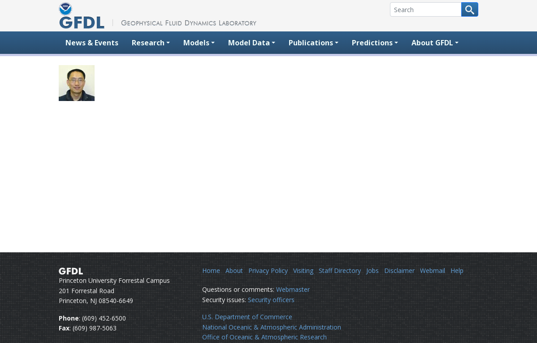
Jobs (372, 270)
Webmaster (293, 289)
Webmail (432, 270)
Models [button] (196, 43)
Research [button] (148, 43)
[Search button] (469, 9)
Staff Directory (340, 270)
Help (456, 270)
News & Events (91, 43)
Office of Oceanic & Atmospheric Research (264, 337)
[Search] (426, 9)
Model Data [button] (249, 43)
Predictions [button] (372, 43)
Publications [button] (311, 43)
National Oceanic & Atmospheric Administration (271, 327)
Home (211, 270)
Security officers (271, 299)
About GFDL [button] (432, 43)
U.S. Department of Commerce (247, 316)
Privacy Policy (268, 270)
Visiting (303, 270)
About (234, 270)
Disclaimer (399, 270)
